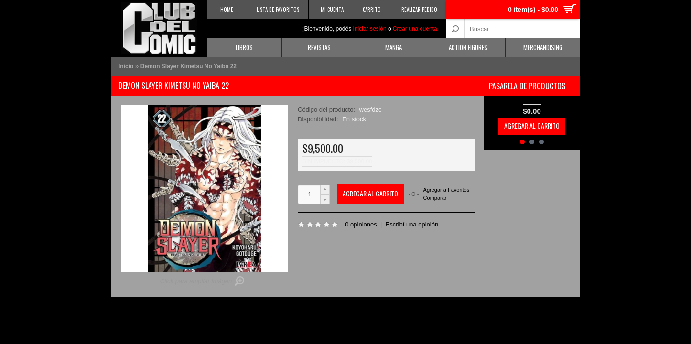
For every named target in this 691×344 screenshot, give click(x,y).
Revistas (319, 47)
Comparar (435, 198)
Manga (393, 47)
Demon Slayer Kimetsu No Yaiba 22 (188, 66)
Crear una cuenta (415, 28)
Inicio (126, 66)
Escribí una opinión (412, 224)
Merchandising (542, 47)
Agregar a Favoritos (446, 190)
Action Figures (468, 47)
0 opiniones (361, 224)
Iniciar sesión (370, 28)
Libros (244, 47)
